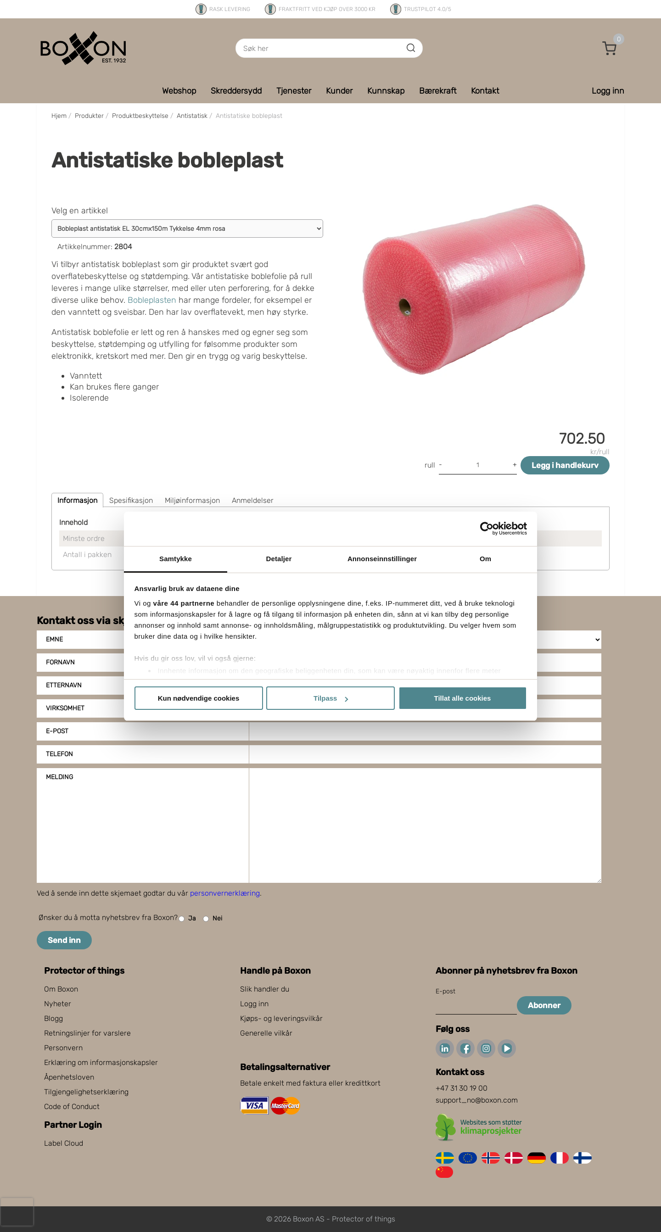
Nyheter (57, 1003)
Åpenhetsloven (69, 1077)
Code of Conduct (72, 1106)
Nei (212, 919)
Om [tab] (485, 559)
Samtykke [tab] (175, 559)
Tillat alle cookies (462, 698)
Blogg (53, 1018)
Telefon (59, 754)
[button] (609, 48)
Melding (59, 777)
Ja (187, 919)
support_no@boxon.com (477, 1100)
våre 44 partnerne (184, 603)
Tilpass (331, 698)
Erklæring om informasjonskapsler (101, 1062)
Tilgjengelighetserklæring (86, 1091)
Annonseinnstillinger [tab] (382, 559)
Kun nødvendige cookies (199, 698)
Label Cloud (63, 1143)
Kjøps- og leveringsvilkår (281, 1018)
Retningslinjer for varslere (87, 1033)
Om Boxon (61, 989)
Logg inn (254, 1003)
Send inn (64, 940)
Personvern (63, 1047)
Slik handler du (264, 989)
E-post (57, 731)
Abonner (544, 1005)
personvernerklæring (225, 893)
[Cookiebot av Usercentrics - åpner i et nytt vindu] (487, 528)
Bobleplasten (152, 300)
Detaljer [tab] (279, 559)
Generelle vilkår (266, 1033)
